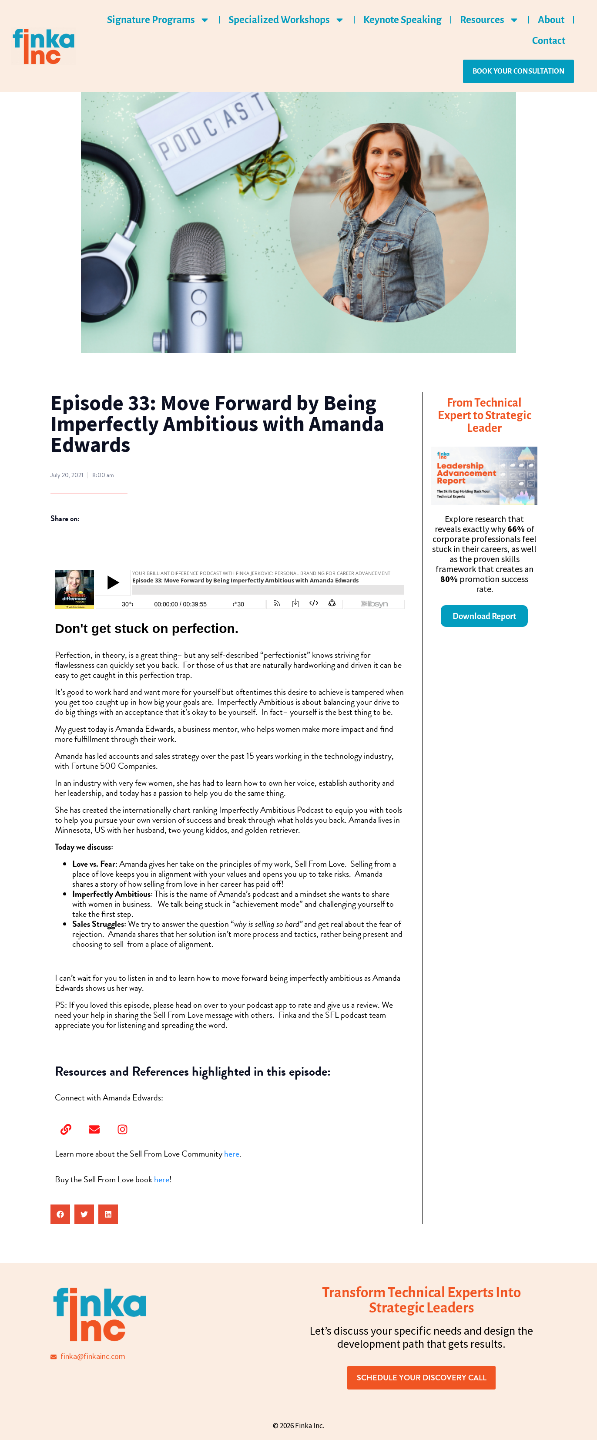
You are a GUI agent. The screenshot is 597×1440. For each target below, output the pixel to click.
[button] (60, 1214)
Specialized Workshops (286, 20)
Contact (548, 40)
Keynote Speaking (402, 19)
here (231, 1153)
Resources (490, 20)
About (551, 19)
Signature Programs (158, 20)
